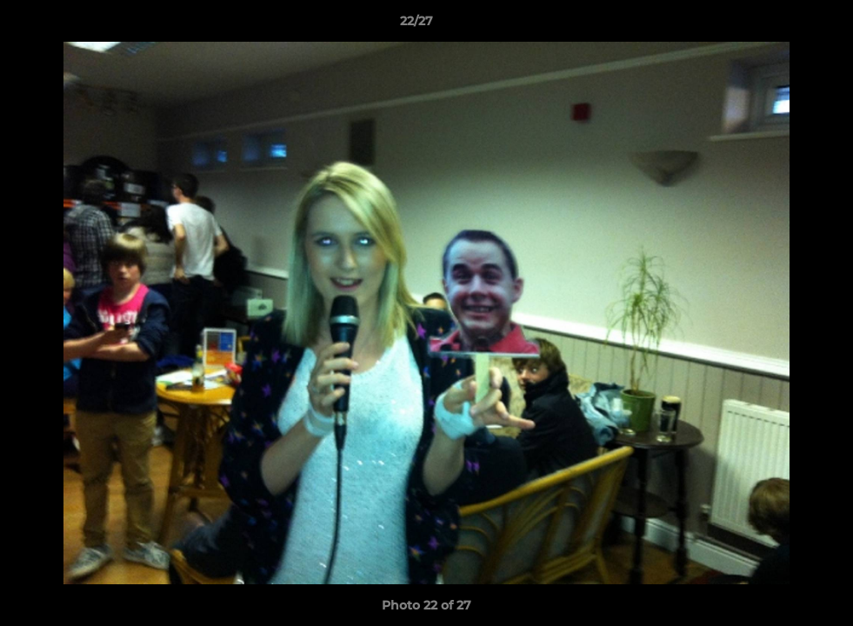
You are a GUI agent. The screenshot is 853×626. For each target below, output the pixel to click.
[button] (780, 25)
